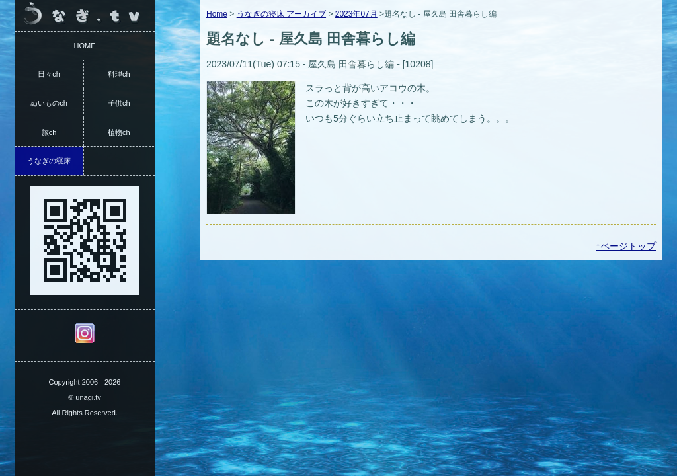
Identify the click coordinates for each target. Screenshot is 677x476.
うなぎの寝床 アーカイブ (281, 14)
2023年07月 (356, 14)
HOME (85, 46)
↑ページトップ (626, 246)
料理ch (119, 74)
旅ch (49, 132)
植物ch (119, 132)
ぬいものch (48, 103)
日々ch (49, 74)
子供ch (119, 103)
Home (216, 14)
